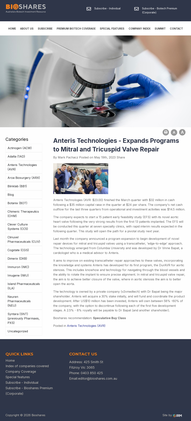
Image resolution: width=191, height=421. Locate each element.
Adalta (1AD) (16, 156)
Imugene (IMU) (18, 275)
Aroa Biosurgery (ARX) (24, 178)
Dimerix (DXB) (17, 258)
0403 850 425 (92, 373)
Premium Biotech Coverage (76, 28)
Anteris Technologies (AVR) (22, 167)
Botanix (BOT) (17, 203)
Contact (176, 28)
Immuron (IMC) (18, 267)
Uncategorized (18, 331)
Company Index (139, 28)
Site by (172, 415)
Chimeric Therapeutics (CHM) (23, 214)
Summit (160, 28)
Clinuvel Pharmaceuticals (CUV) (24, 239)
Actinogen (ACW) (20, 148)
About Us (27, 28)
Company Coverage (21, 371)
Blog (11, 194)
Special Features (112, 28)
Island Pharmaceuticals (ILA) (24, 286)
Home (12, 28)
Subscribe (45, 28)
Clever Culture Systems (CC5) (18, 227)
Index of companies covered (27, 366)
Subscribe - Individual (22, 382)
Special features (18, 377)
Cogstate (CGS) (18, 250)
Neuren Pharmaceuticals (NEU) (19, 301)
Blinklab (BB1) (17, 186)
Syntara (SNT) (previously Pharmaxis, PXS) (24, 318)
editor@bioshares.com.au (97, 378)
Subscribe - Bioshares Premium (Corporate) (29, 390)
